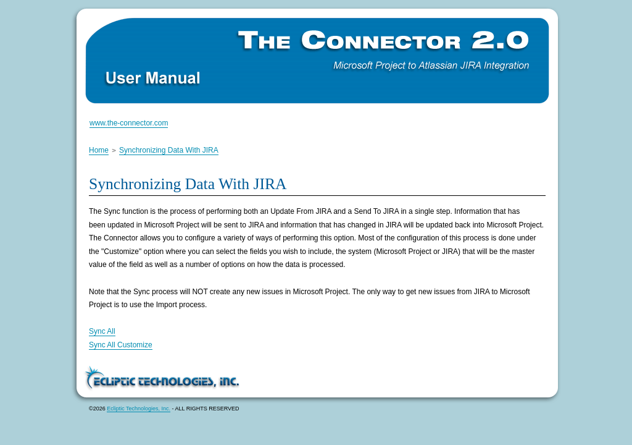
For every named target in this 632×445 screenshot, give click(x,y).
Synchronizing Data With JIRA (168, 150)
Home (99, 150)
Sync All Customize (120, 345)
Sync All (102, 331)
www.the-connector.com (128, 123)
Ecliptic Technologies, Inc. (138, 408)
